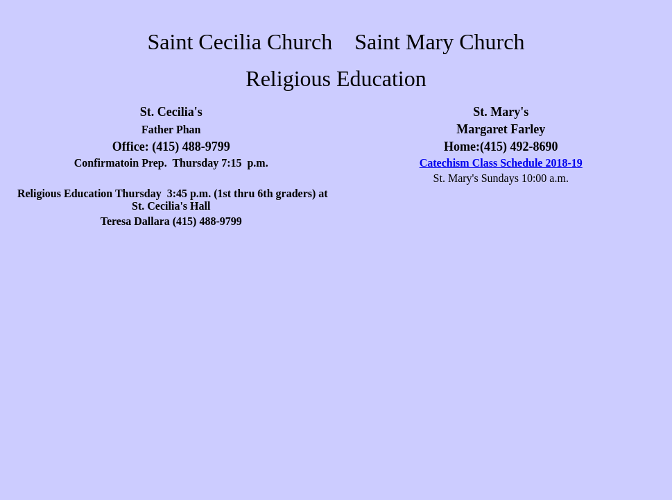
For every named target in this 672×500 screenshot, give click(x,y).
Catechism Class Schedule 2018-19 (501, 163)
